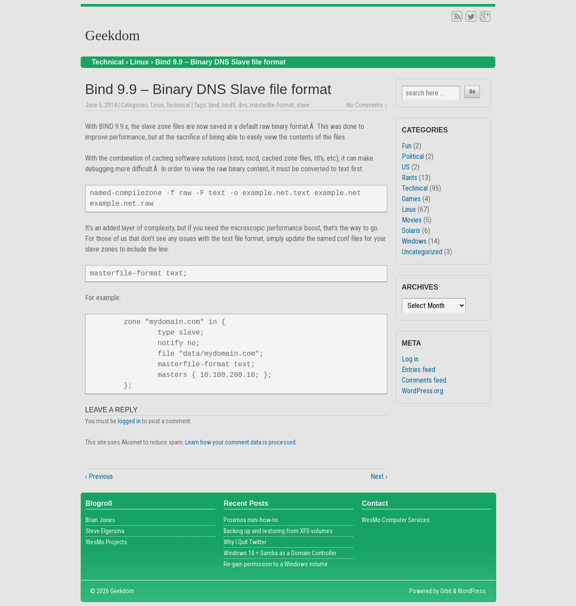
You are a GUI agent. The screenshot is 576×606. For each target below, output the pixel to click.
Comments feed (424, 380)
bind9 (229, 105)
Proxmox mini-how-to (251, 519)
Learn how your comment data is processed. (241, 442)
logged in (129, 421)
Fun (406, 146)
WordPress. (472, 591)
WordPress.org (422, 391)
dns (242, 105)
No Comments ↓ (367, 105)
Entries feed (418, 369)
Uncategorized (422, 252)
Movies (412, 220)
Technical (108, 62)
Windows (414, 241)
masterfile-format (272, 105)
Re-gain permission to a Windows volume (276, 564)
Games (411, 199)
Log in (410, 359)
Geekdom (112, 35)
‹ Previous (99, 476)
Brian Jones (100, 519)
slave (303, 105)
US (406, 167)
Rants (409, 177)
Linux (139, 62)
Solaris (411, 230)
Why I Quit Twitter (245, 542)
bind (214, 105)
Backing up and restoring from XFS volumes (278, 530)
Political (413, 156)
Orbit (446, 591)
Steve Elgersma (105, 530)
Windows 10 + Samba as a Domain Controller (280, 553)
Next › (378, 476)
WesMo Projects (106, 542)
